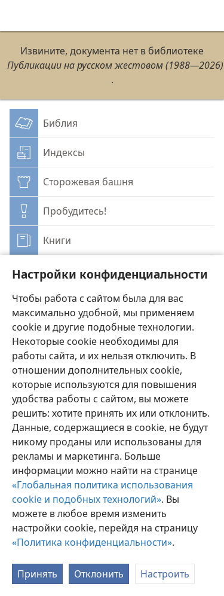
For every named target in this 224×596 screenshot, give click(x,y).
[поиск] (209, 15)
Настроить (164, 573)
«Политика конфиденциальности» (92, 542)
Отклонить (99, 573)
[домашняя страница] (17, 15)
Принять (37, 573)
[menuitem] (17, 15)
